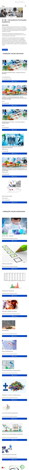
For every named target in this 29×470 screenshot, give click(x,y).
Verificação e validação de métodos (9, 311)
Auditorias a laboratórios (7, 263)
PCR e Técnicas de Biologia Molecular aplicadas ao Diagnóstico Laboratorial (12, 147)
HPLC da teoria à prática (7, 196)
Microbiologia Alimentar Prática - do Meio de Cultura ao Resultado (13, 73)
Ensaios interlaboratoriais (7, 351)
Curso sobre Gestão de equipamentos (10, 413)
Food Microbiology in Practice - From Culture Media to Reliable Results (13, 122)
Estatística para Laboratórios (8, 290)
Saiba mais (5, 49)
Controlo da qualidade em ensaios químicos (11, 370)
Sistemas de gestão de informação (9, 454)
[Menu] (25, 5)
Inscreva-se (14, 81)
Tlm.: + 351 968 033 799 (20, 1)
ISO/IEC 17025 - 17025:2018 (7, 236)
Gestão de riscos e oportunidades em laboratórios (12, 434)
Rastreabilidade (5, 330)
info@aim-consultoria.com (20, 2)
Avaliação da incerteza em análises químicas (11, 395)
